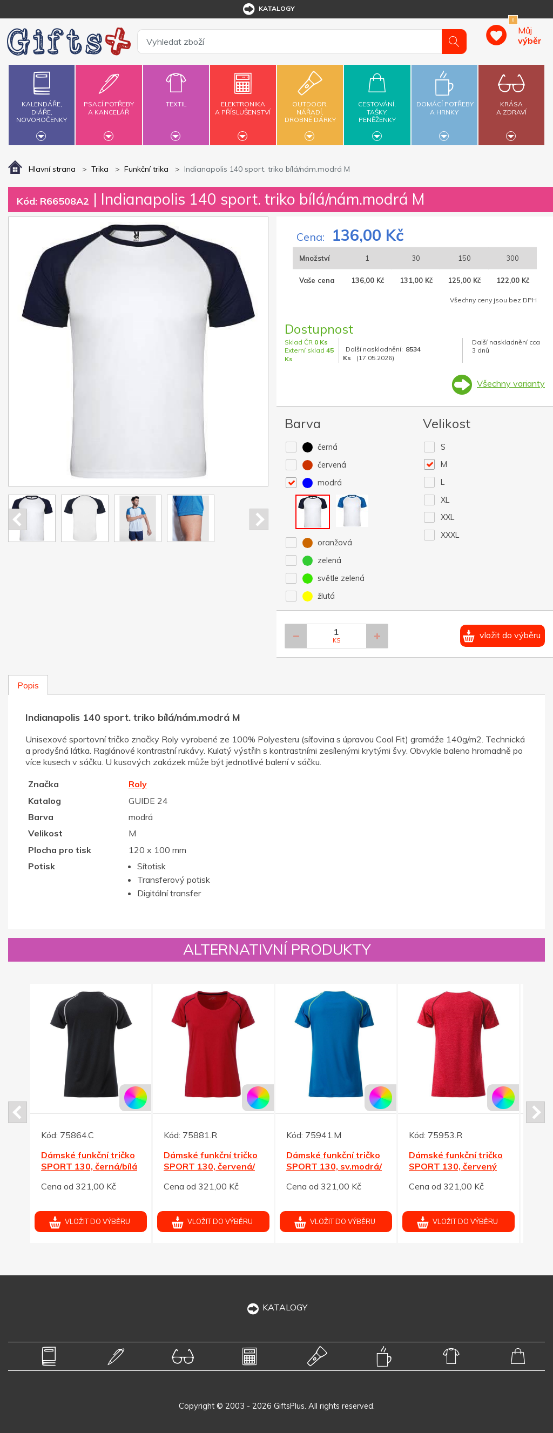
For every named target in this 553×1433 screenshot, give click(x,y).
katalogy (268, 9)
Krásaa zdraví (511, 102)
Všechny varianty (511, 383)
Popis (28, 685)
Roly (138, 784)
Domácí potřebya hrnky (445, 102)
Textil (176, 98)
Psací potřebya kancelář (108, 102)
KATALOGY (276, 1307)
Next (258, 519)
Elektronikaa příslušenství (243, 102)
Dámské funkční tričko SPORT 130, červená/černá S (211, 1166)
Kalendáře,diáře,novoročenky (42, 103)
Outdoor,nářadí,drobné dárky (310, 103)
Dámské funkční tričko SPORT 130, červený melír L (456, 1166)
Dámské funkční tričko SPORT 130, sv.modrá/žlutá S (334, 1166)
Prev (17, 519)
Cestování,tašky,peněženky (377, 103)
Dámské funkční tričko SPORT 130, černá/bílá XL (89, 1166)
